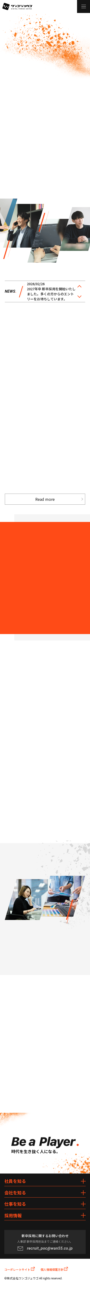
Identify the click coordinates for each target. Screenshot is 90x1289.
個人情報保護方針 (54, 1269)
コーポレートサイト (19, 1269)
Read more (45, 499)
